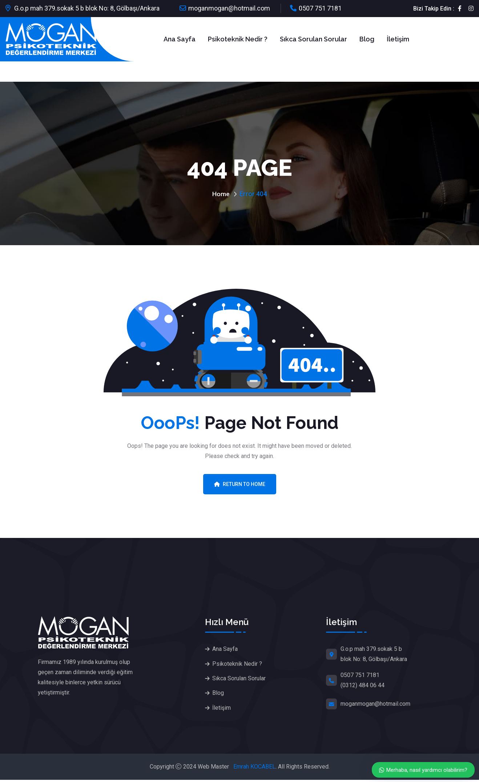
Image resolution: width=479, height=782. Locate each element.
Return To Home (239, 484)
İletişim (398, 39)
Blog (366, 39)
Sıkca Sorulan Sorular (313, 39)
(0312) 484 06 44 (363, 685)
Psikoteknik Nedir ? (237, 39)
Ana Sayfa (180, 39)
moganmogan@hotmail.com (229, 8)
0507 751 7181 (320, 8)
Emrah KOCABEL (254, 768)
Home (221, 194)
